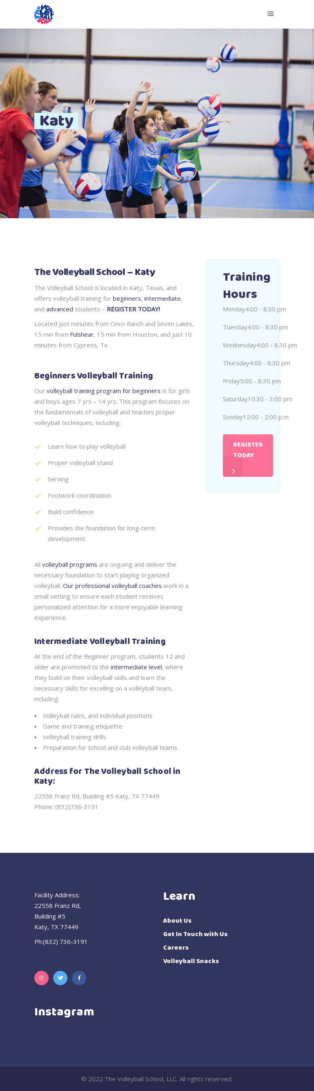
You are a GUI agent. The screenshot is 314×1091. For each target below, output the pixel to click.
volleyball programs (69, 564)
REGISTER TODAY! (133, 309)
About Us (177, 921)
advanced (59, 309)
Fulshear (82, 334)
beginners (127, 298)
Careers (176, 948)
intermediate (162, 298)
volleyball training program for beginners (104, 391)
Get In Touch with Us (195, 934)
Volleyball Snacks (191, 961)
